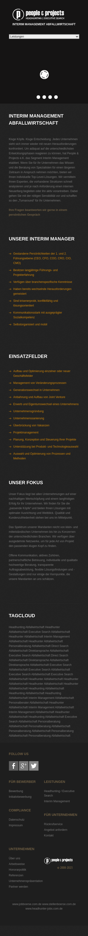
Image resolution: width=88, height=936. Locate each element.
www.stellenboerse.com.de (59, 904)
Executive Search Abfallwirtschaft (49, 632)
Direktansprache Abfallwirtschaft (49, 650)
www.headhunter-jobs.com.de (43, 908)
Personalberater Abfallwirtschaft (29, 702)
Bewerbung (16, 791)
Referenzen (16, 875)
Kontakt (49, 835)
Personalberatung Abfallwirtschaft (30, 646)
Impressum (16, 825)
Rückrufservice (53, 824)
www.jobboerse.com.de (26, 904)
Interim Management (57, 801)
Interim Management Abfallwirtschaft (44, 16)
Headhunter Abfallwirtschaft (26, 636)
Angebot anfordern (55, 829)
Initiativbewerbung (20, 796)
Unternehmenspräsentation (26, 881)
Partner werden (18, 886)
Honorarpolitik (17, 869)
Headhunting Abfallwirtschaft (26, 627)
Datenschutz (17, 819)
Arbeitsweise (17, 864)
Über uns (14, 858)
